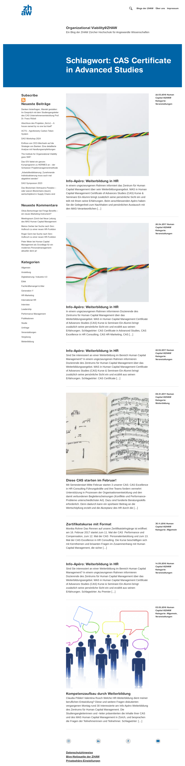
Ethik (23, 281)
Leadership (26, 309)
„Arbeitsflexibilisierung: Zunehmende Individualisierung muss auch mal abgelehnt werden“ (38, 175)
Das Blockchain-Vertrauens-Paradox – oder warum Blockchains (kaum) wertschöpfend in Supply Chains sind (38, 191)
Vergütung (26, 337)
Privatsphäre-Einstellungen (83, 761)
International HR (28, 300)
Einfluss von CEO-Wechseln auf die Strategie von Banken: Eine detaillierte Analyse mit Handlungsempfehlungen (38, 146)
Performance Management (33, 314)
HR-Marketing (27, 295)
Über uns (160, 9)
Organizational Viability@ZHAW (91, 28)
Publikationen (27, 318)
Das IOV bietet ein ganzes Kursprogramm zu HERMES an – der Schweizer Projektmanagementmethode (39, 165)
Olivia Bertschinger (30, 211)
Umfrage (25, 328)
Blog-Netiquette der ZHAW (83, 757)
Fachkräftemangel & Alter (32, 286)
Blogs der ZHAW (145, 9)
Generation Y (27, 291)
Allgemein (25, 268)
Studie (24, 323)
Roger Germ (27, 234)
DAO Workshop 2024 (31, 139)
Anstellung (26, 272)
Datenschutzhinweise (79, 753)
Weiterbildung (27, 341)
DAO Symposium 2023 (31, 183)
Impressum (173, 9)
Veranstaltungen (28, 332)
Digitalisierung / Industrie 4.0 (34, 277)
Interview (25, 305)
